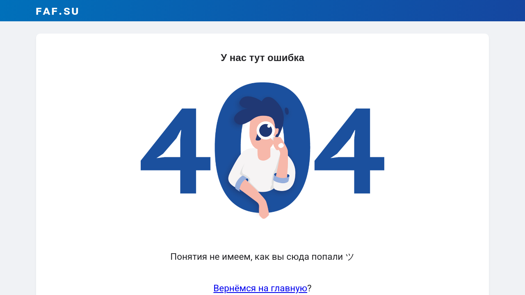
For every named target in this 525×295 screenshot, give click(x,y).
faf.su (58, 10)
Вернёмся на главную (260, 288)
